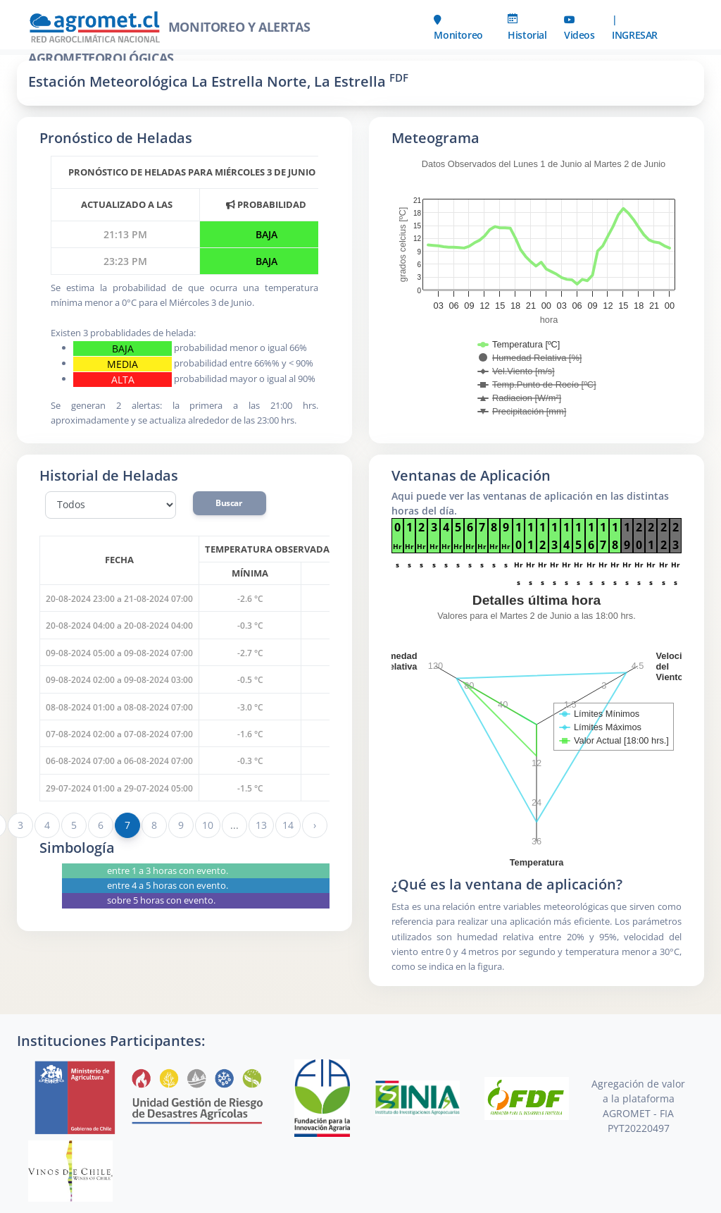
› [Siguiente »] (314, 825)
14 (287, 825)
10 (207, 825)
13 (261, 825)
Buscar (229, 503)
